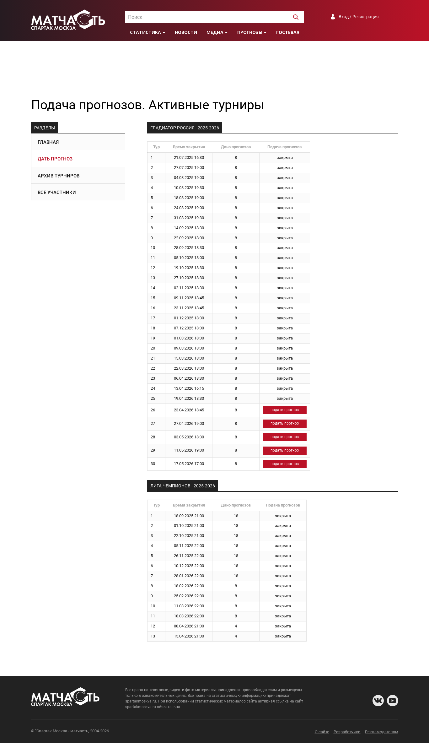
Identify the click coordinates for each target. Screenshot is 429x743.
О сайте (322, 731)
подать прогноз (285, 410)
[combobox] (214, 17)
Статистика (145, 32)
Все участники (57, 192)
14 (153, 287)
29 (153, 450)
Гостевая (287, 32)
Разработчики (347, 731)
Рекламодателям (381, 731)
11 (153, 257)
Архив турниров (58, 176)
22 (153, 368)
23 (153, 378)
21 (153, 358)
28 (153, 437)
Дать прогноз (55, 159)
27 (153, 423)
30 (153, 463)
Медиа (214, 32)
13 (153, 277)
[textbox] (215, 17)
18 (153, 328)
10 (153, 247)
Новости (186, 32)
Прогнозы (249, 32)
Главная (48, 142)
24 (153, 388)
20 (153, 348)
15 (153, 298)
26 (153, 410)
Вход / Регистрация (359, 16)
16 (153, 308)
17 (153, 318)
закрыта (285, 157)
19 (153, 338)
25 (153, 398)
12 (153, 267)
